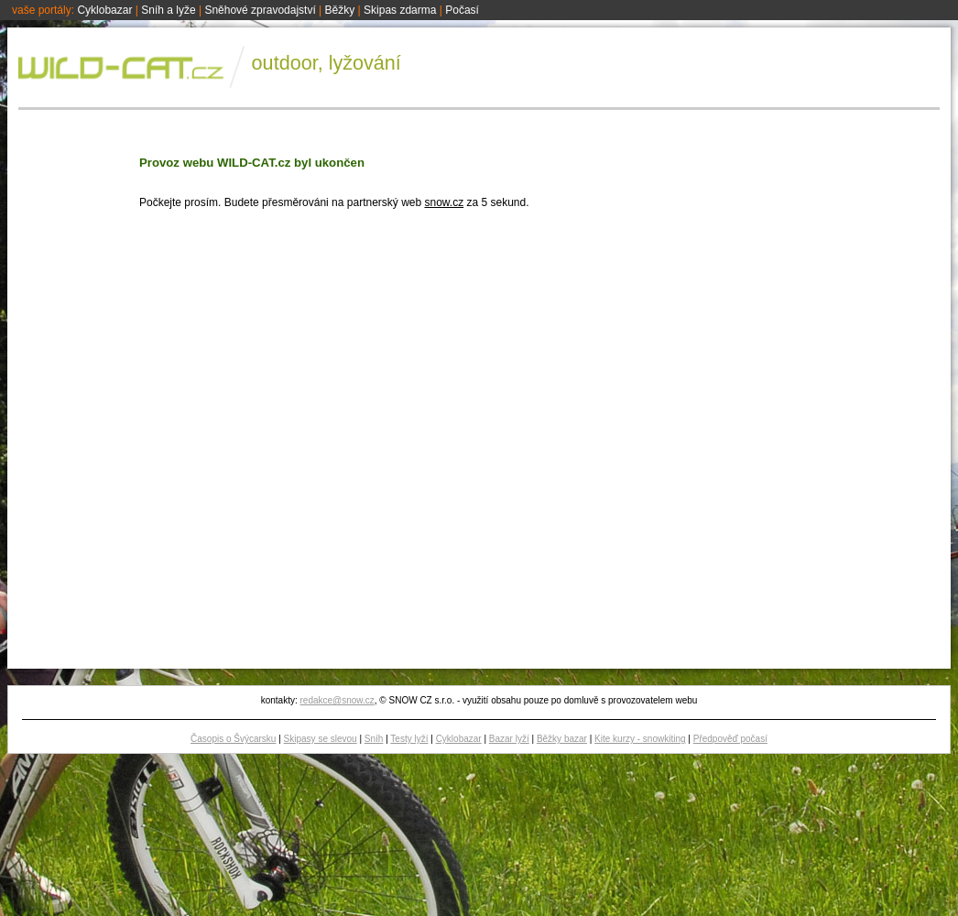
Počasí (462, 10)
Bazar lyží (509, 739)
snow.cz (443, 202)
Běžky (340, 10)
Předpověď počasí (730, 739)
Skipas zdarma (400, 10)
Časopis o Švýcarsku (233, 739)
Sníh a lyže (168, 10)
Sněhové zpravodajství (259, 10)
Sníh (374, 739)
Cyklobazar (104, 10)
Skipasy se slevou (320, 739)
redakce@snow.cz (336, 700)
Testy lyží (409, 739)
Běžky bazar (562, 739)
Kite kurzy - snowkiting (639, 739)
